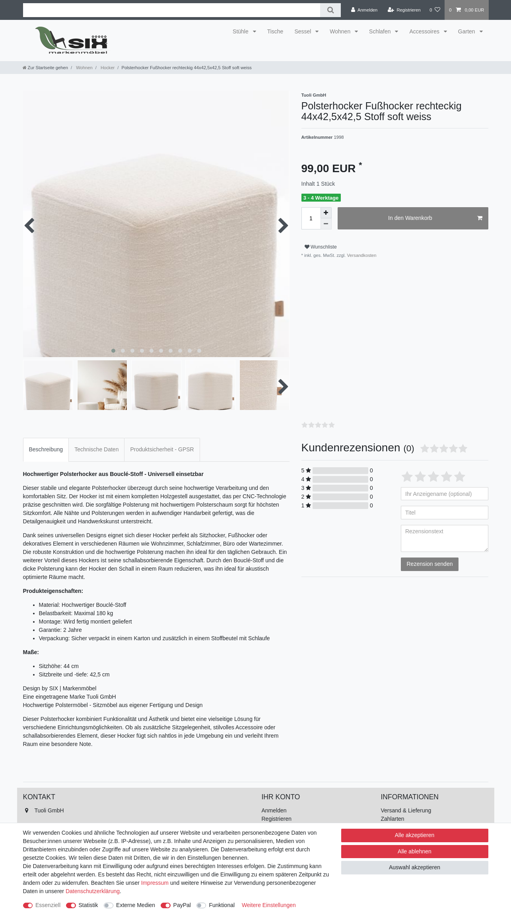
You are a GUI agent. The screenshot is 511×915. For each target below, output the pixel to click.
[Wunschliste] (435, 10)
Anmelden (274, 810)
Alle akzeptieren (415, 835)
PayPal (182, 905)
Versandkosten (361, 255)
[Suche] (330, 10)
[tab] (46, 449)
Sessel (303, 31)
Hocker (107, 67)
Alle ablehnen (414, 851)
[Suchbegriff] (172, 10)
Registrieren (276, 819)
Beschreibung (46, 449)
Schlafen (380, 31)
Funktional (222, 905)
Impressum (155, 883)
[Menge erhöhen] (326, 212)
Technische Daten (96, 449)
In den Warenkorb (435, 218)
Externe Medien (135, 905)
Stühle (241, 31)
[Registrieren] (404, 10)
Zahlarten (392, 819)
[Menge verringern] (326, 223)
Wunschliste (321, 247)
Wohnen (341, 31)
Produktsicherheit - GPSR (162, 449)
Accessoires (425, 31)
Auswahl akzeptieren (414, 867)
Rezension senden (430, 564)
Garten (467, 31)
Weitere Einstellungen (269, 905)
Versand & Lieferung (406, 810)
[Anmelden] (364, 10)
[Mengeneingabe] (311, 218)
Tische (275, 31)
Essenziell (47, 905)
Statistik (88, 905)
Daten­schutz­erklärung (93, 891)
